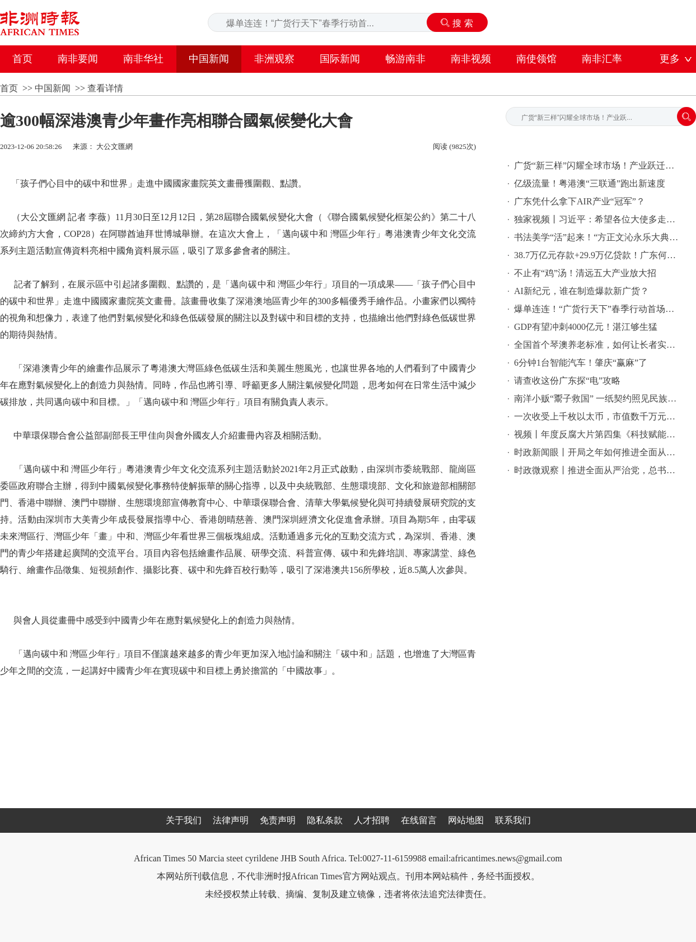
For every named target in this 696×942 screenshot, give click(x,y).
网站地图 (466, 820)
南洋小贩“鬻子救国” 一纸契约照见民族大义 (598, 398)
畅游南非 (405, 58)
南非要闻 (78, 58)
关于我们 (184, 820)
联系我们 (513, 820)
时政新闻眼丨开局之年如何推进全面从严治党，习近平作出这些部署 (598, 452)
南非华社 (143, 58)
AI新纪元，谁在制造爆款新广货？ (581, 291)
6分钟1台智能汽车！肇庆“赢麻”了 (580, 362)
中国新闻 (209, 58)
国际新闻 (340, 58)
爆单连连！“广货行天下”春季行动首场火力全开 (598, 309)
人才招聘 (372, 820)
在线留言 (419, 820)
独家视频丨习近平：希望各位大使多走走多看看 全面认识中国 (598, 219)
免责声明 (278, 820)
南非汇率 (602, 58)
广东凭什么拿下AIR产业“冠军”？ (579, 201)
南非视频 (471, 58)
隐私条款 (325, 820)
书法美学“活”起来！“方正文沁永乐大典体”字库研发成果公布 (598, 237)
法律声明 (231, 820)
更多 (670, 58)
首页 (22, 58)
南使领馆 (536, 58)
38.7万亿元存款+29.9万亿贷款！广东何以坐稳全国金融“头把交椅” (598, 255)
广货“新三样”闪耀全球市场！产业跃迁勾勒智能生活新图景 (598, 165)
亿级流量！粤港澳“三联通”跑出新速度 (589, 183)
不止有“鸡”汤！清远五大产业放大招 (585, 273)
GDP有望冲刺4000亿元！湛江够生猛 (585, 327)
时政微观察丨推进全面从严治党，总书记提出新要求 (598, 470)
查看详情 (105, 88)
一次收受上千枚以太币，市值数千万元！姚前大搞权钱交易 (598, 416)
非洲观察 (274, 58)
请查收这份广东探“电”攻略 (567, 380)
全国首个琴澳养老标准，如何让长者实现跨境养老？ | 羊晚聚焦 (598, 344)
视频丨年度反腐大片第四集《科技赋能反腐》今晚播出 (598, 434)
